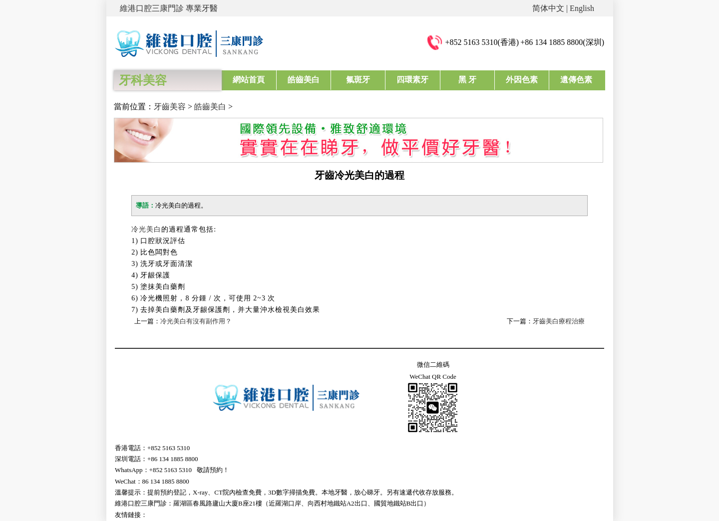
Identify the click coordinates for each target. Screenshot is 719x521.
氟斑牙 (358, 79)
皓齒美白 (304, 79)
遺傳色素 (576, 79)
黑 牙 (467, 79)
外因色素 (522, 79)
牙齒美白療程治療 (559, 321)
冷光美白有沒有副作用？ (196, 321)
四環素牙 (412, 79)
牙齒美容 (170, 106)
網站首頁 (249, 79)
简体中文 (548, 8)
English (582, 8)
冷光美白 (146, 229)
